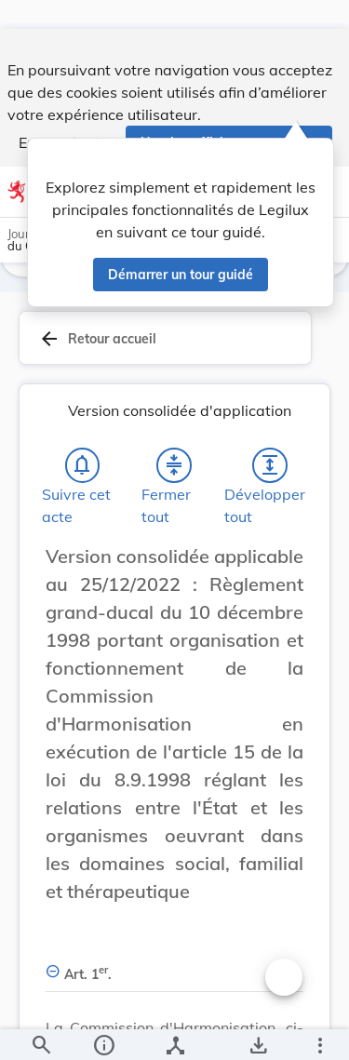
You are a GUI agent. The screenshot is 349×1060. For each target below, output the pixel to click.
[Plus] (319, 1030)
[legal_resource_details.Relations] (174, 1030)
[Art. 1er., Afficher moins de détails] (174, 983)
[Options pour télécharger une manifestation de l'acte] (257, 1030)
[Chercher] (41, 1030)
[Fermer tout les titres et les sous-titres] (174, 485)
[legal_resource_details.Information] (103, 1030)
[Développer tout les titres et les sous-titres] (270, 485)
